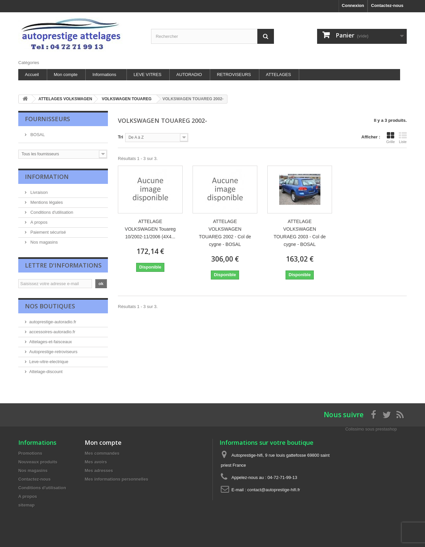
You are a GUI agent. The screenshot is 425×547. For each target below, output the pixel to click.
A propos (38, 222)
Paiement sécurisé (47, 232)
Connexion (353, 5)
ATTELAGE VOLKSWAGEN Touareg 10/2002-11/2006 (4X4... (150, 229)
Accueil (32, 74)
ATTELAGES (278, 74)
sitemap (26, 505)
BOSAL (37, 134)
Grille (390, 138)
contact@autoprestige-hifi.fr (273, 489)
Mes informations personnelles (116, 479)
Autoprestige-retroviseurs (53, 351)
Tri (120, 136)
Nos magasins (43, 242)
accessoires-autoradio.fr (52, 331)
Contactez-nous (387, 5)
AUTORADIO (189, 74)
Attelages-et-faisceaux (50, 341)
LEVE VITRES (147, 74)
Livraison (38, 192)
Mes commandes (102, 453)
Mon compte (66, 74)
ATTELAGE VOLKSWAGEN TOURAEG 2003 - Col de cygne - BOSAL (300, 233)
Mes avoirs (96, 461)
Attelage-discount (45, 371)
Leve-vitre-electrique (48, 361)
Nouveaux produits (37, 461)
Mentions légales (46, 202)
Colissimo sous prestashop (371, 429)
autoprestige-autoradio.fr (52, 321)
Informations (104, 74)
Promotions (30, 453)
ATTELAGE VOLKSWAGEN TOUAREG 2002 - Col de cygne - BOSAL (225, 233)
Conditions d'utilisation (51, 212)
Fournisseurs (47, 119)
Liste (403, 138)
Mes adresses (99, 470)
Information (47, 177)
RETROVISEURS (234, 74)
